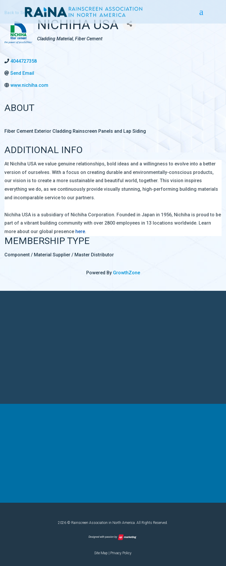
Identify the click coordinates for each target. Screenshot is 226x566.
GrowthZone (126, 272)
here (80, 231)
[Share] (129, 24)
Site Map (101, 553)
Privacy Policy (121, 553)
